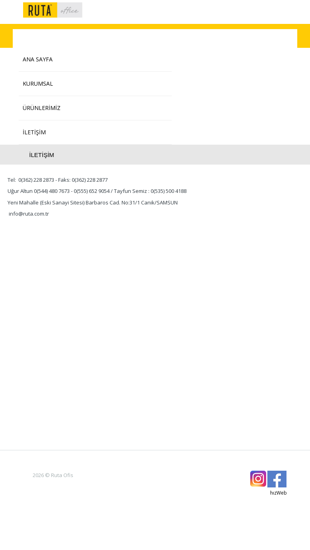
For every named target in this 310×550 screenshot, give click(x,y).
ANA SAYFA (38, 59)
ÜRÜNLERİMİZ (42, 108)
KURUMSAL (38, 83)
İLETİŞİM (34, 132)
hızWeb (278, 492)
